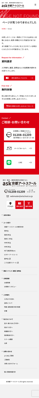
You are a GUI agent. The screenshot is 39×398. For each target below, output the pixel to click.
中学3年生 (7, 243)
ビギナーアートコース (10, 255)
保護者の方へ (8, 331)
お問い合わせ (8, 351)
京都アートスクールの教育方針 (14, 227)
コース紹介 (7, 223)
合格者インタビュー (10, 287)
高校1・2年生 (8, 239)
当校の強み (7, 215)
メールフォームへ (20, 148)
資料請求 (19, 206)
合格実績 (6, 278)
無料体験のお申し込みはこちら (19, 106)
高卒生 (6, 231)
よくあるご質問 (8, 356)
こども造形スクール (10, 263)
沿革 (5, 343)
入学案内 (6, 295)
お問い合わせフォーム (11, 364)
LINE (20, 162)
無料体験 (28, 206)
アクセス (10, 206)
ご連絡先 (7, 360)
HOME (4, 29)
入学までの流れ (9, 299)
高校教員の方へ (9, 335)
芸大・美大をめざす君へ (11, 323)
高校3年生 (7, 235)
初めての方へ (8, 327)
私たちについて (8, 319)
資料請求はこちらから (19, 78)
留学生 (6, 259)
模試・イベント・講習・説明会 (12, 271)
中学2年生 (7, 247)
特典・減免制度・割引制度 (12, 307)
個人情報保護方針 (10, 372)
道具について (8, 303)
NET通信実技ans (9, 251)
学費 (5, 311)
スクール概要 (8, 339)
